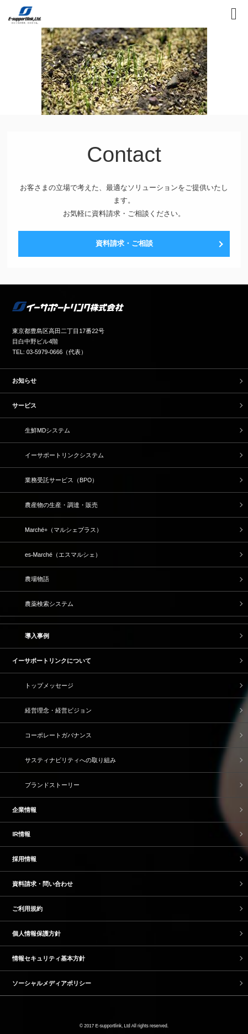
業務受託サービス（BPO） (61, 480)
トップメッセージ (49, 685)
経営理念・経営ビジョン (58, 710)
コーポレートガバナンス (58, 735)
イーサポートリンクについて (51, 660)
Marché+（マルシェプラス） (63, 529)
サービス (24, 405)
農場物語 (37, 579)
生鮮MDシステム (47, 430)
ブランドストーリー (52, 785)
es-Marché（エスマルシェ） (63, 554)
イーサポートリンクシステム (64, 455)
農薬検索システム (49, 603)
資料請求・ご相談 (124, 243)
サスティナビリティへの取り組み (70, 760)
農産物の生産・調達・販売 (61, 505)
